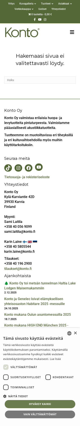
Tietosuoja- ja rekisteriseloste (27, 177)
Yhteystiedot (58, 9)
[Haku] (40, 80)
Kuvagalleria (26, 3)
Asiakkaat (63, 3)
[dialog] (40, 377)
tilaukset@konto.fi (18, 269)
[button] (40, 396)
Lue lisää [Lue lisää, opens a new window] (55, 359)
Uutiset (42, 9)
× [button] (75, 333)
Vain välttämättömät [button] (40, 414)
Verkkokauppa (23, 9)
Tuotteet (46, 3)
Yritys (11, 3)
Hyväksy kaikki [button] (40, 404)
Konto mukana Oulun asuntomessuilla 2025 (37, 315)
